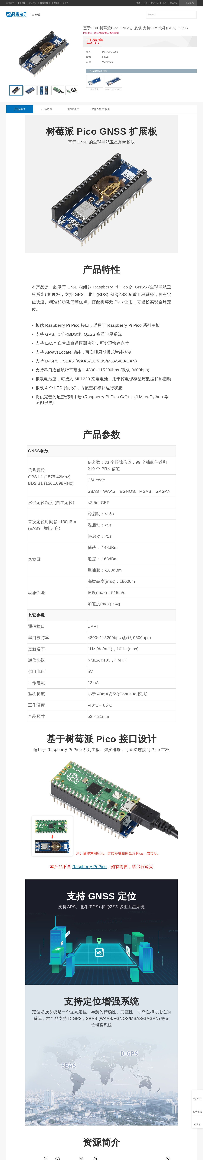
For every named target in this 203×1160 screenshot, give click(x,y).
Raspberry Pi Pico (89, 866)
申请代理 (21, 3)
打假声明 (44, 3)
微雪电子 (10, 3)
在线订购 (32, 3)
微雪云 (66, 3)
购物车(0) (190, 3)
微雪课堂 (55, 3)
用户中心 (155, 3)
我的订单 (173, 3)
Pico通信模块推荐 (98, 71)
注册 (145, 3)
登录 (138, 3)
